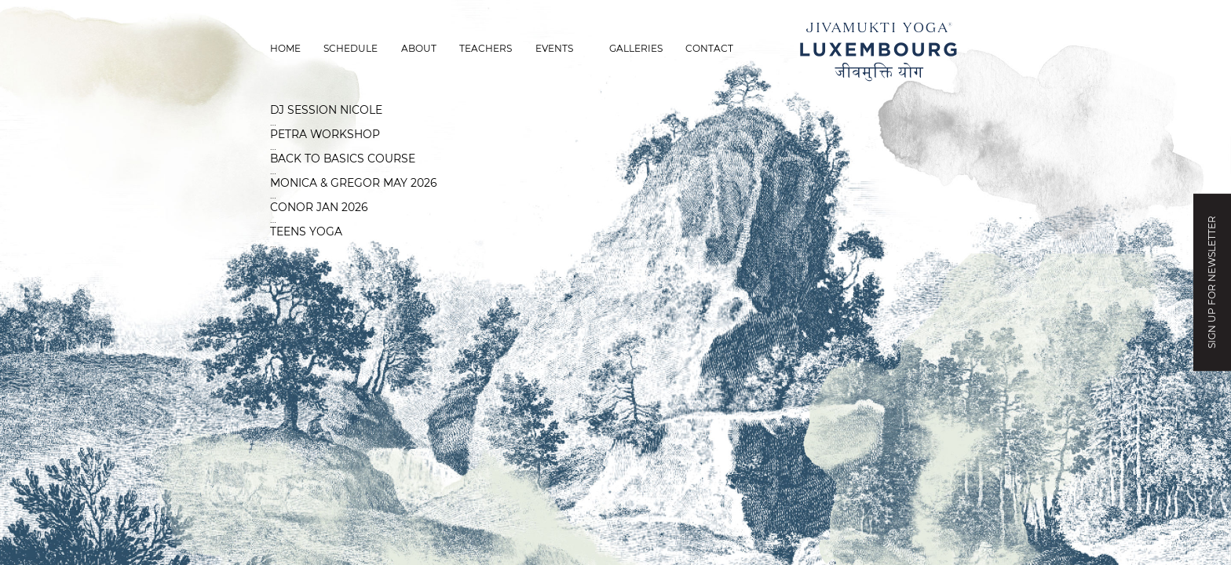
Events (554, 48)
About (419, 48)
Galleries (636, 48)
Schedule (350, 48)
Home (285, 48)
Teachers (485, 48)
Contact (709, 48)
